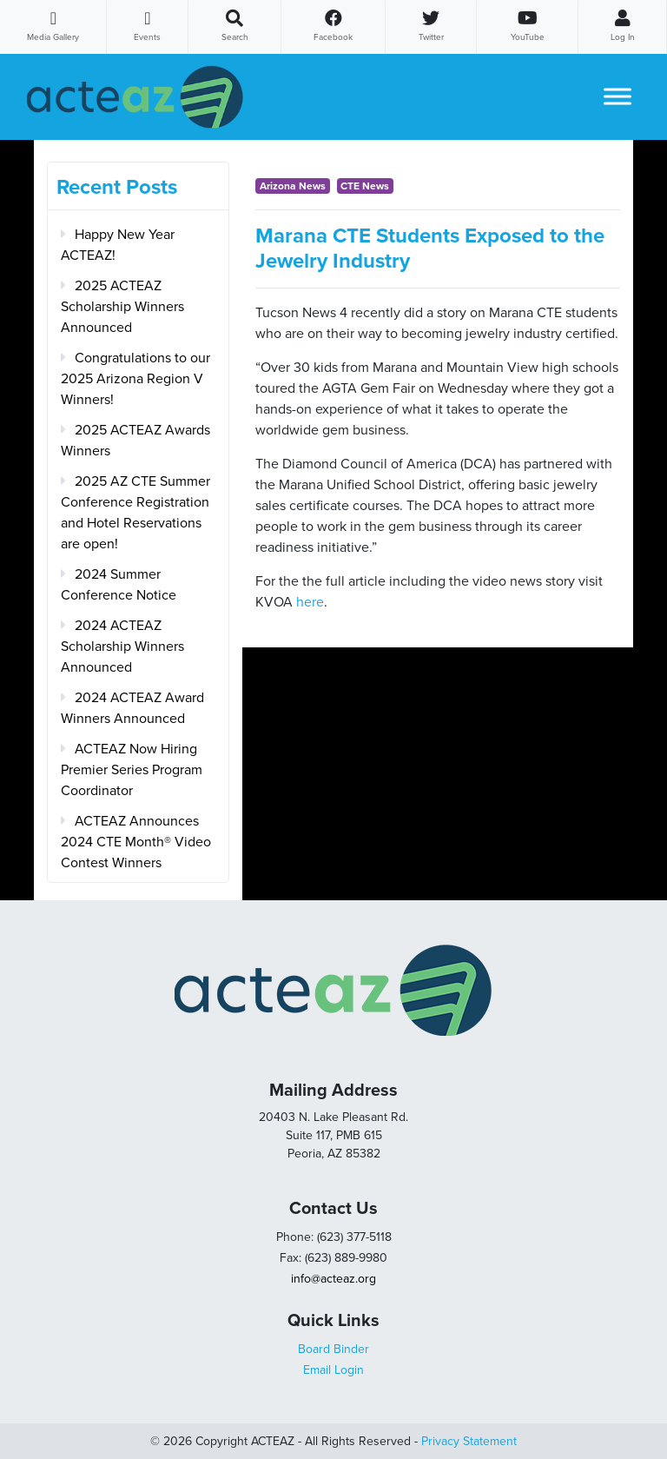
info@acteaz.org (333, 1278)
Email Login (333, 1370)
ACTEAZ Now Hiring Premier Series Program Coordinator (131, 769)
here (310, 602)
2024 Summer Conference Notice (118, 585)
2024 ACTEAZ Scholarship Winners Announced (122, 646)
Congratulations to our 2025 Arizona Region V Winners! (135, 378)
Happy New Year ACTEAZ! (118, 245)
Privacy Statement (469, 1441)
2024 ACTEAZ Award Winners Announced (132, 708)
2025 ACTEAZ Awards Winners (135, 440)
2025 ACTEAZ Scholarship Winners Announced (122, 306)
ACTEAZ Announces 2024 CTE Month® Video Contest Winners (136, 842)
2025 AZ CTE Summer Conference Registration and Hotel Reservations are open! (135, 513)
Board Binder (333, 1349)
